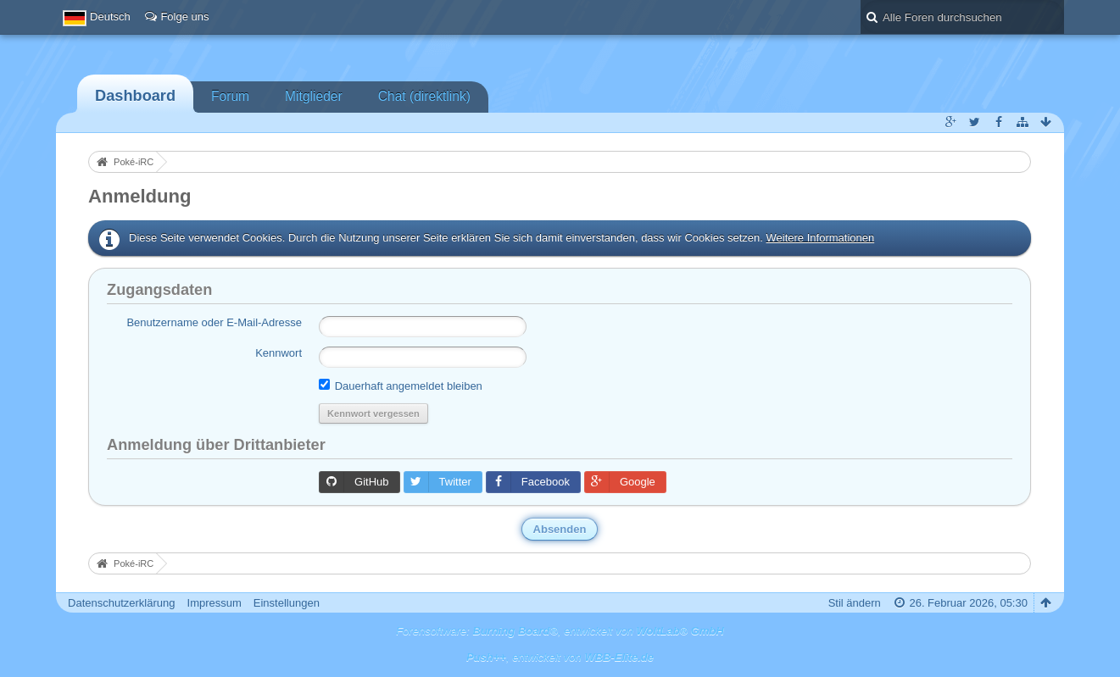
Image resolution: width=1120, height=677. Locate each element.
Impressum (214, 603)
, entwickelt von (560, 657)
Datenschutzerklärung (121, 603)
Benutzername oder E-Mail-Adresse (214, 322)
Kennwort (278, 353)
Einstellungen (287, 603)
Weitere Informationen (820, 237)
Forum (230, 96)
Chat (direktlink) (424, 96)
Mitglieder (314, 96)
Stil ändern (854, 603)
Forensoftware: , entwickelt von (560, 630)
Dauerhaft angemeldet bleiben (400, 385)
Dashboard (135, 95)
